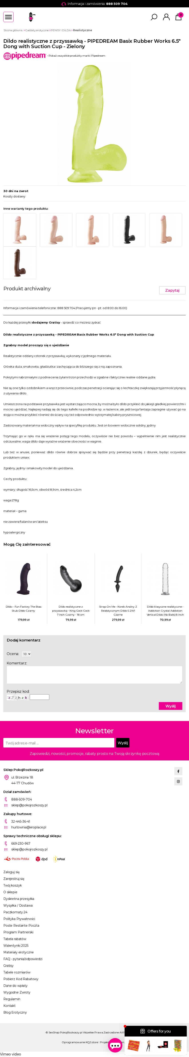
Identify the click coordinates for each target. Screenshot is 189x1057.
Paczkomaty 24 (15, 912)
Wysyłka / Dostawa (18, 905)
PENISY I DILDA (61, 30)
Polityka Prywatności (19, 919)
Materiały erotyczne (18, 952)
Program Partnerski (18, 932)
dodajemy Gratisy (46, 322)
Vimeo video (10, 1054)
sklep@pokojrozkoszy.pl (29, 805)
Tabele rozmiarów (16, 972)
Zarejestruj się (13, 879)
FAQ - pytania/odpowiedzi (22, 959)
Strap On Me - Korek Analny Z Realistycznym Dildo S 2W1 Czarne (118, 610)
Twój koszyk (12, 885)
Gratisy (8, 966)
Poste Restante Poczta (21, 926)
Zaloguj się (11, 872)
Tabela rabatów (14, 939)
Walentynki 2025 (15, 946)
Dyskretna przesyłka (18, 899)
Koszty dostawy (14, 196)
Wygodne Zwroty (16, 992)
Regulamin (11, 999)
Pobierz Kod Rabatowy (20, 979)
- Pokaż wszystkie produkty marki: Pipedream (54, 55)
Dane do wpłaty (15, 986)
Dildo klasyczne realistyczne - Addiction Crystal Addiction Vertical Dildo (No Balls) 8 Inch (165, 610)
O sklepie (10, 892)
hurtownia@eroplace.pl (28, 827)
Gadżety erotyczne (37, 30)
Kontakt (9, 1006)
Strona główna (13, 30)
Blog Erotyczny (15, 1012)
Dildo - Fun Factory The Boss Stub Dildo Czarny (24, 608)
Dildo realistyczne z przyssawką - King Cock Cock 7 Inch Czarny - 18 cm (71, 610)
